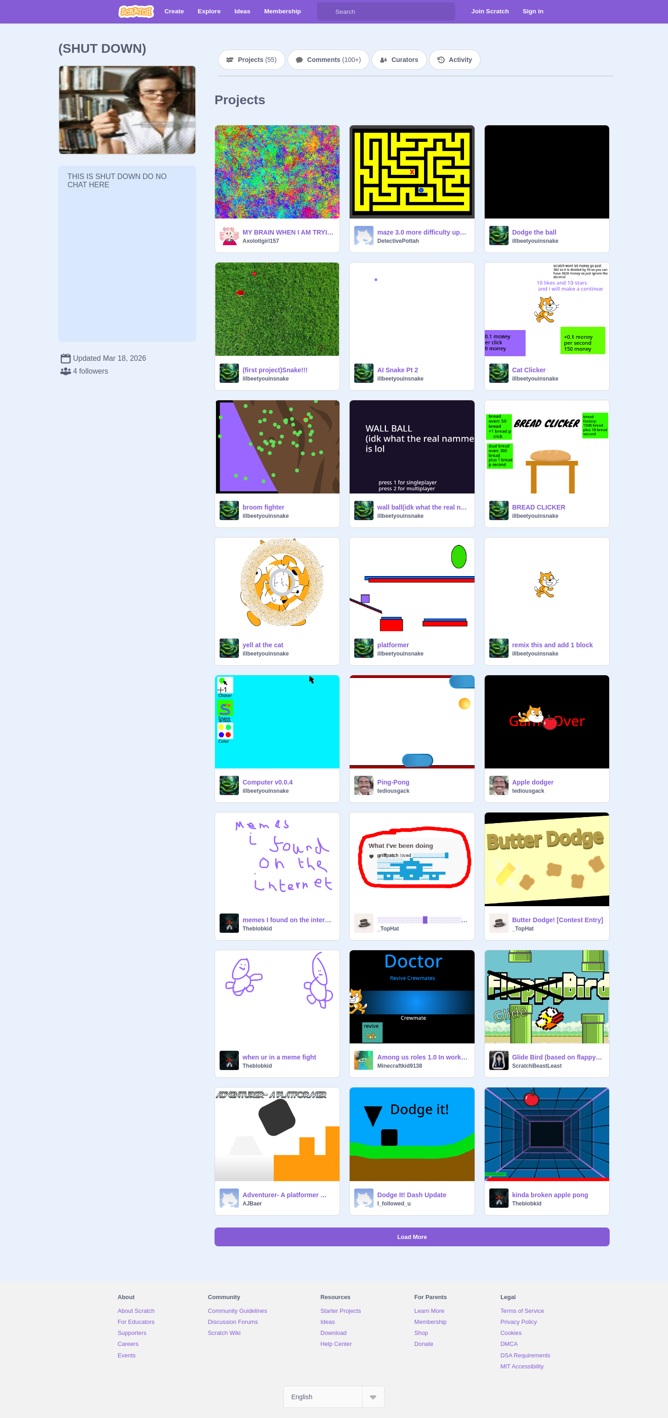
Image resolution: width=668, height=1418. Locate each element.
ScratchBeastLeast (537, 1066)
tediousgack (393, 791)
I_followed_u (394, 1203)
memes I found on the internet (288, 920)
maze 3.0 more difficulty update (423, 232)
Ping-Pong (393, 782)
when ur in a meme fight (279, 1057)
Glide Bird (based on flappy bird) (558, 1057)
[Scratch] (136, 11)
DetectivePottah (398, 241)
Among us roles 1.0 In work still (423, 1057)
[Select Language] (334, 1397)
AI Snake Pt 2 (397, 370)
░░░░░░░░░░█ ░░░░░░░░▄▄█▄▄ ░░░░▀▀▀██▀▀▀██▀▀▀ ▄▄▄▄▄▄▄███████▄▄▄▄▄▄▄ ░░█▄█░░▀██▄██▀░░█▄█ (423, 920)
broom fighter (263, 507)
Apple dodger (533, 782)
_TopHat (388, 928)
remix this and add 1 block (552, 645)
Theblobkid (257, 928)
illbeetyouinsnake (535, 241)
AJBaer (252, 1203)
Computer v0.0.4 (268, 782)
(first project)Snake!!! (275, 370)
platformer (393, 645)
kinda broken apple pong (550, 1195)
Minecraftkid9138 (399, 1066)
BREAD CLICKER (539, 507)
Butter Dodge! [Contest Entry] (557, 920)
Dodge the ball (534, 232)
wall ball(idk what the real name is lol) (423, 507)
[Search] (326, 11)
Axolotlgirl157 (261, 241)
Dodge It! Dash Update (411, 1195)
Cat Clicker (529, 370)
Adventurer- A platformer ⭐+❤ (288, 1195)
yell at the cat (263, 645)
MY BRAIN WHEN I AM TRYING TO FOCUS (288, 232)
